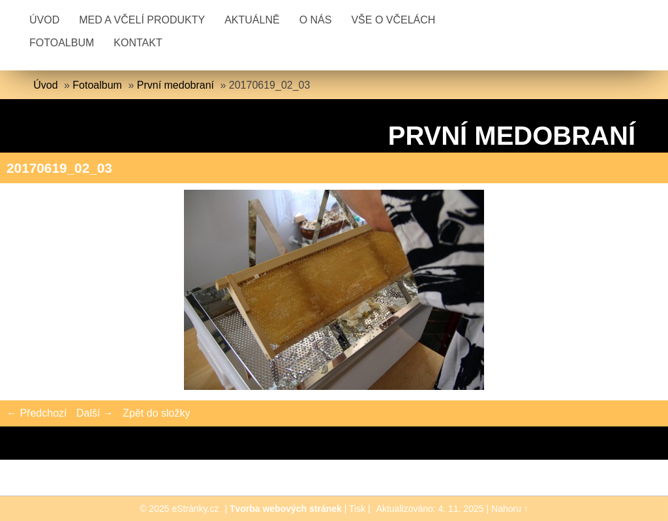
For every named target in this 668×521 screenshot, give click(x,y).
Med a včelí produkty (142, 19)
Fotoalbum (61, 42)
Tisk (357, 508)
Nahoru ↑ (509, 508)
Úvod (44, 19)
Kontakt (138, 42)
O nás (315, 19)
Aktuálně (251, 19)
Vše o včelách (393, 19)
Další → (95, 413)
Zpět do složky (156, 413)
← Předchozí (37, 413)
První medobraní (175, 85)
